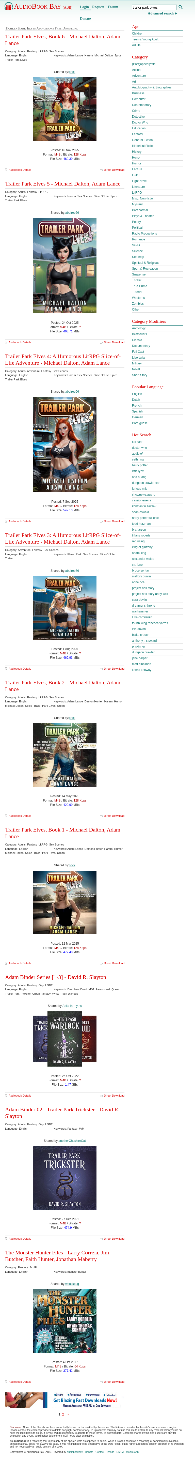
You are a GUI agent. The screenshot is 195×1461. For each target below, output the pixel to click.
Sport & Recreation (145, 268)
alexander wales (143, 559)
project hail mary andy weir (150, 594)
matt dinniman (141, 664)
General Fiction (142, 140)
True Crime (139, 286)
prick (72, 72)
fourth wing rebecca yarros (150, 623)
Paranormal (140, 210)
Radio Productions (144, 233)
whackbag (72, 1284)
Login (84, 7)
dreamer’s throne (143, 605)
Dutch (136, 400)
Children (137, 33)
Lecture (137, 169)
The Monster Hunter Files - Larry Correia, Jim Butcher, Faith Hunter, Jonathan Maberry (57, 1255)
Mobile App (132, 1452)
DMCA (120, 1452)
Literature (138, 187)
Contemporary (141, 105)
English (137, 394)
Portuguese (140, 423)
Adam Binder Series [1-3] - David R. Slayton (55, 977)
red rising (138, 541)
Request (98, 7)
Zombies (138, 303)
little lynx (138, 471)
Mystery (137, 204)
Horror (136, 157)
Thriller (136, 280)
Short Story (139, 375)
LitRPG (137, 192)
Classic (137, 340)
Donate (85, 19)
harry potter (140, 465)
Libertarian (139, 357)
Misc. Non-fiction (143, 198)
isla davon (139, 629)
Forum (113, 7)
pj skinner (138, 646)
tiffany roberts (141, 535)
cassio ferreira (141, 500)
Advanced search (161, 13)
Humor (136, 163)
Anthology (138, 328)
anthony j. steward (144, 640)
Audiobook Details (20, 169)
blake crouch (140, 635)
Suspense (138, 274)
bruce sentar (140, 570)
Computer (138, 99)
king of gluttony (142, 547)
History (136, 151)
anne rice (138, 582)
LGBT (136, 175)
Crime (136, 111)
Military (137, 363)
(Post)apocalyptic (143, 64)
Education (138, 128)
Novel (136, 369)
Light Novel (139, 181)
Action (136, 70)
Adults (136, 45)
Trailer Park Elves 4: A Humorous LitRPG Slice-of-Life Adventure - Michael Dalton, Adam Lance (63, 359)
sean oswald (140, 512)
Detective (138, 116)
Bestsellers (139, 334)
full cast (137, 442)
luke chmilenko (142, 617)
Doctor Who (140, 122)
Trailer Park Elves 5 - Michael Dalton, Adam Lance (62, 183)
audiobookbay (75, 1452)
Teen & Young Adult (145, 39)
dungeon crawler (143, 652)
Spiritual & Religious (145, 263)
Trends (110, 1452)
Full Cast (138, 351)
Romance (138, 239)
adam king (139, 553)
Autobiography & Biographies (151, 87)
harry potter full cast (145, 518)
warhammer (140, 611)
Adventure (139, 76)
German (137, 417)
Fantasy (137, 134)
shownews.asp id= (144, 494)
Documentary (141, 346)
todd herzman (141, 524)
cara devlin (139, 600)
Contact (99, 1452)
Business (138, 93)
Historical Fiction (143, 146)
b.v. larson (139, 529)
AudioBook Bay (43, 6)
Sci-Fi (136, 245)
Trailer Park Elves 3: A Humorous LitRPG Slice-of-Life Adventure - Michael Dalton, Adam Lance (63, 538)
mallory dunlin (141, 576)
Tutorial (137, 292)
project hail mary (143, 588)
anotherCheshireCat (72, 1141)
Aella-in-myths (72, 1006)
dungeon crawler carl (146, 483)
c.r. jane (137, 564)
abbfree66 (72, 212)
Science (137, 251)
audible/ (137, 453)
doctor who (139, 448)
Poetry (136, 222)
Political (137, 227)
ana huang (139, 477)
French (136, 405)
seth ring (138, 459)
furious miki (140, 488)
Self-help (138, 257)
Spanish (137, 411)
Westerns (138, 298)
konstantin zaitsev (144, 506)
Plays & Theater (143, 216)
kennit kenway (141, 670)
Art (134, 81)
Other (136, 309)
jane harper (140, 658)
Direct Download (114, 169)
